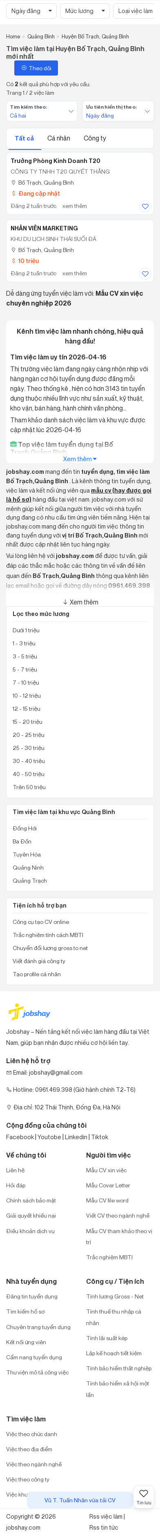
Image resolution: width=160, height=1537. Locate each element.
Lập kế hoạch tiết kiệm (114, 1353)
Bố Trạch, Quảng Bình (42, 182)
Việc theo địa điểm (29, 1449)
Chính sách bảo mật (31, 1200)
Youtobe (49, 1137)
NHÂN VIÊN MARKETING (44, 228)
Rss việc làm (105, 1516)
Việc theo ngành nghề (34, 1464)
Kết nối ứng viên (26, 1342)
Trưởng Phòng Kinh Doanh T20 (55, 160)
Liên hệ (15, 1170)
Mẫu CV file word (107, 1200)
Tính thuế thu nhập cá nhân (113, 1317)
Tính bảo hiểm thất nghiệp (118, 1368)
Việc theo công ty (27, 1479)
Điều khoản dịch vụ (30, 1231)
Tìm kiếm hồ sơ (25, 1311)
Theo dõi (36, 68)
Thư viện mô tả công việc (37, 1372)
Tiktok (99, 1137)
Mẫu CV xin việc (106, 1170)
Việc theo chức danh (31, 1434)
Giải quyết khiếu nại (31, 1215)
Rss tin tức (103, 1527)
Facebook (20, 1137)
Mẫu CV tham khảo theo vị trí (119, 1236)
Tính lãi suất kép (106, 1338)
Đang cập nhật (35, 193)
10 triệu (25, 260)
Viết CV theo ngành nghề (117, 1215)
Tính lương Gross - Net (115, 1296)
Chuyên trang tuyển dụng (38, 1327)
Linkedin (76, 1137)
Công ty (95, 138)
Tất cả (25, 138)
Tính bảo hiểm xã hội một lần (117, 1389)
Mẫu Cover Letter (108, 1185)
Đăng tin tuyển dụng (32, 1296)
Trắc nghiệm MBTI (109, 1257)
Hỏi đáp (15, 1185)
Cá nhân (59, 138)
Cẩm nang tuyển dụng (34, 1357)
